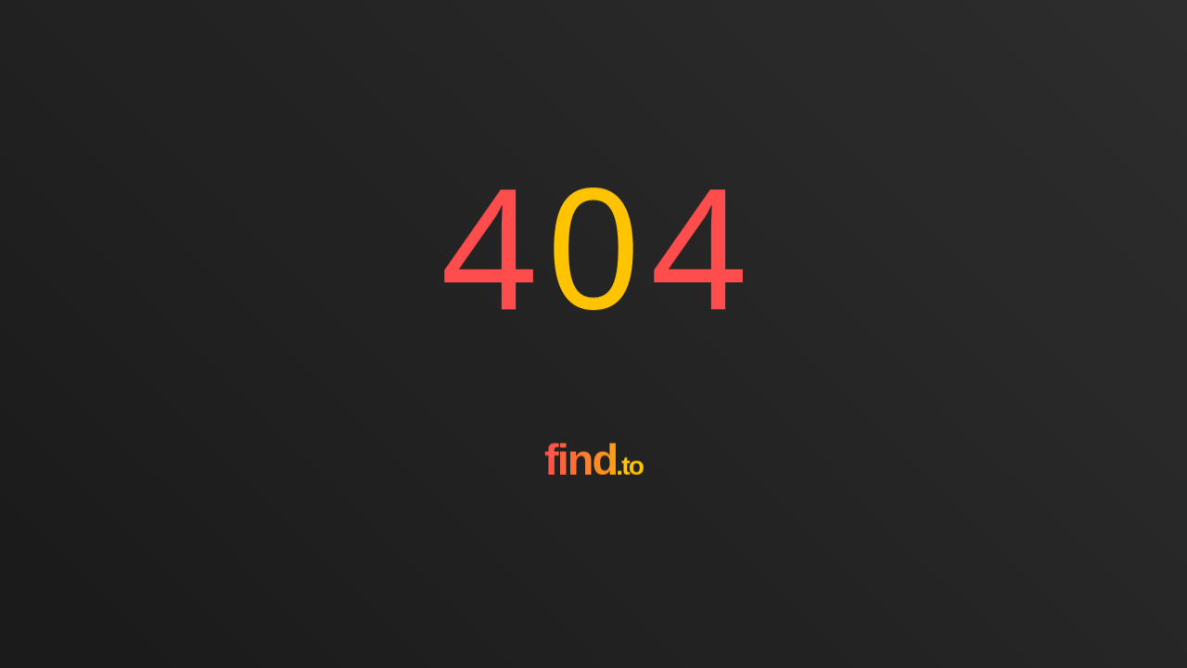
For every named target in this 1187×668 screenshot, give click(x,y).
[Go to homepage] (593, 528)
